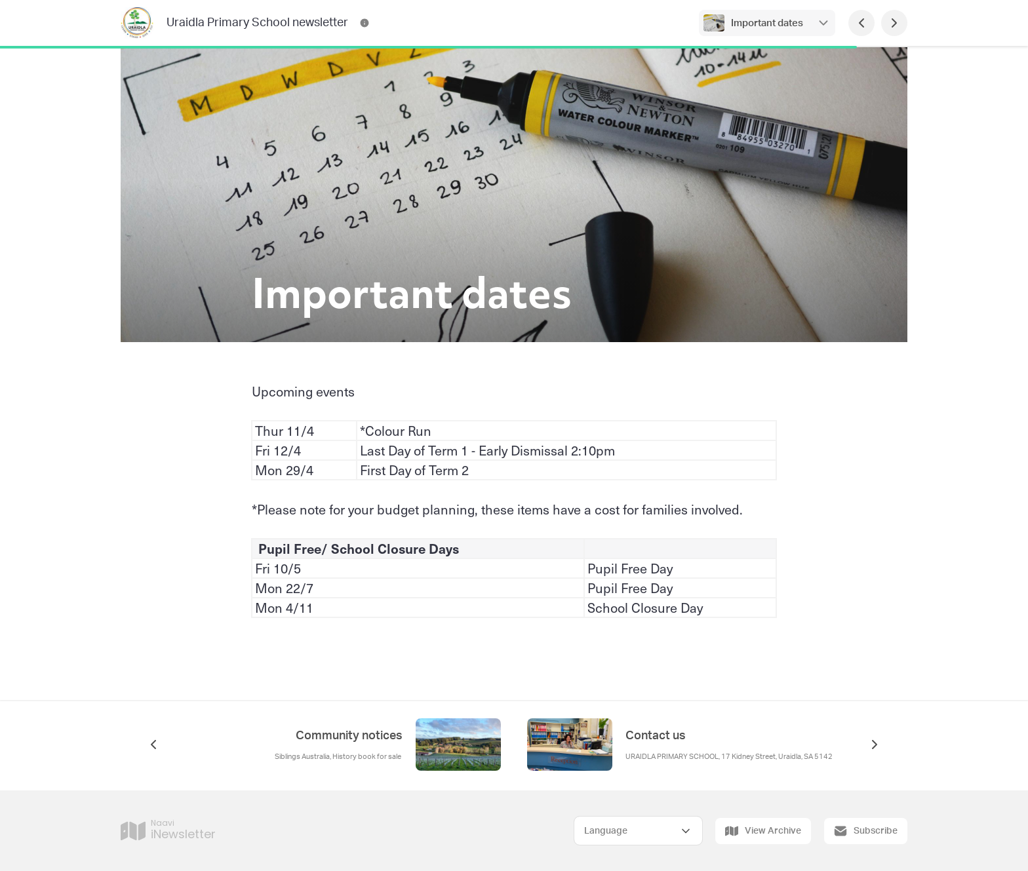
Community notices (349, 736)
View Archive (763, 831)
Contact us (655, 736)
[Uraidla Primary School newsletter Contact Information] (364, 23)
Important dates (767, 23)
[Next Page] (894, 23)
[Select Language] (638, 831)
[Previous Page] (861, 23)
